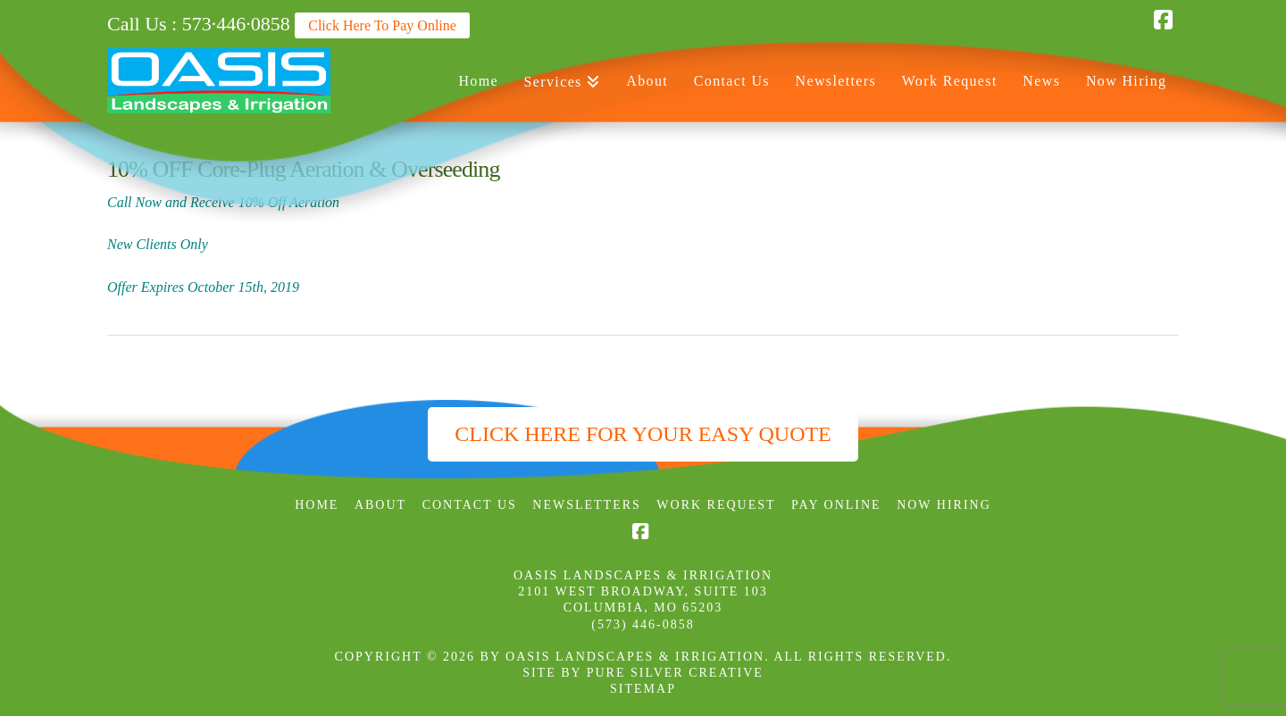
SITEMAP (643, 688)
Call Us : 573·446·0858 (198, 23)
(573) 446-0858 (643, 624)
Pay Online (836, 505)
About (380, 505)
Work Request (715, 505)
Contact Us (469, 505)
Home (316, 505)
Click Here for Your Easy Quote (643, 433)
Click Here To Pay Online (382, 25)
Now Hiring (944, 505)
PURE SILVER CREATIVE (675, 672)
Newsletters (586, 505)
